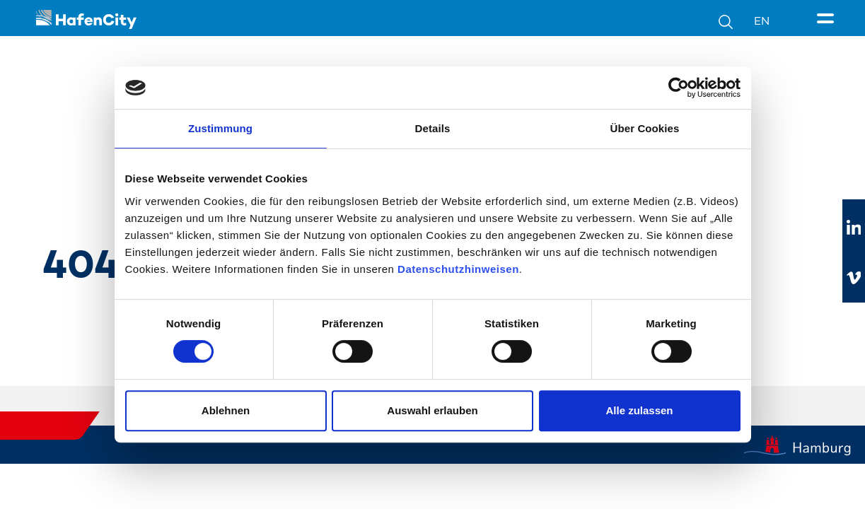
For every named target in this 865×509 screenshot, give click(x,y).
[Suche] (736, 21)
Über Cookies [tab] (645, 128)
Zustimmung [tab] (220, 128)
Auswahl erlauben (432, 410)
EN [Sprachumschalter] (762, 20)
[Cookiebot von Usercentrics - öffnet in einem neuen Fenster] (679, 87)
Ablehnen (226, 410)
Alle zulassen (639, 410)
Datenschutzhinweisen (458, 269)
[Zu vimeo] (853, 278)
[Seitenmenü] (828, 19)
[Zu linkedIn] (853, 228)
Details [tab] (433, 128)
